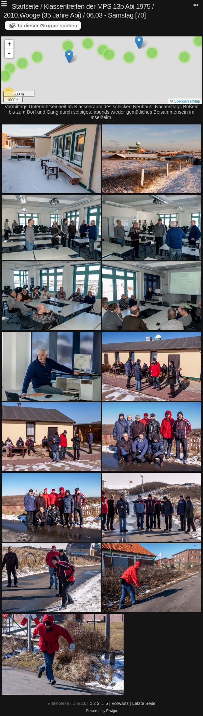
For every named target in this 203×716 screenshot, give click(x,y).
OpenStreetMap (187, 101)
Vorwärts (120, 703)
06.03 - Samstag (109, 15)
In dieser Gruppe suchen (47, 25)
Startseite (25, 6)
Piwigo (111, 711)
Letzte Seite (143, 703)
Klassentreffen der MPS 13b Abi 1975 (97, 6)
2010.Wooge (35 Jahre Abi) (42, 15)
